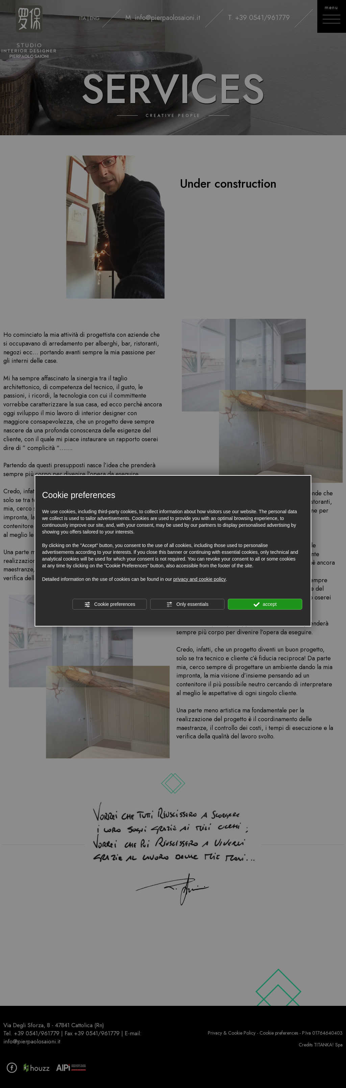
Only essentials (187, 604)
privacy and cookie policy (199, 579)
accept (265, 604)
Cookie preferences (109, 604)
